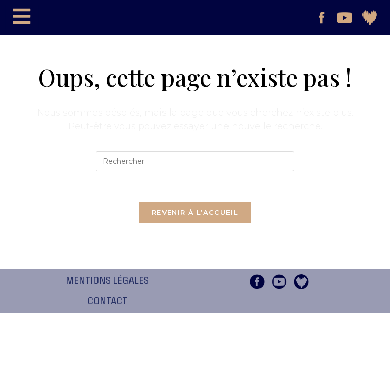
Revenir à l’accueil (195, 212)
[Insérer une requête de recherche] (195, 161)
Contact (107, 301)
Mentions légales (107, 280)
